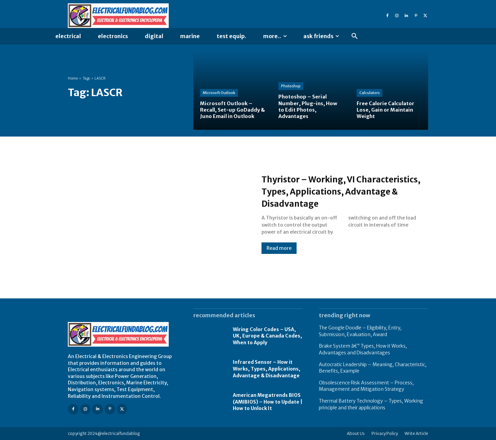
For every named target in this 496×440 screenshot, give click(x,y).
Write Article (416, 433)
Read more (279, 254)
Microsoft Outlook (219, 92)
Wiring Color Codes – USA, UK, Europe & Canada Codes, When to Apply (267, 336)
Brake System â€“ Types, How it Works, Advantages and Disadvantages (363, 349)
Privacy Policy (384, 433)
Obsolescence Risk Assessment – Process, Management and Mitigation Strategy (366, 386)
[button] (354, 36)
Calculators (369, 92)
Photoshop (291, 86)
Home (73, 78)
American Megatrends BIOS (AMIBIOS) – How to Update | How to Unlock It (267, 401)
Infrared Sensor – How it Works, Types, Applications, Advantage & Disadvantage (266, 368)
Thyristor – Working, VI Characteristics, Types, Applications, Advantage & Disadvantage (327, 190)
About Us (356, 433)
